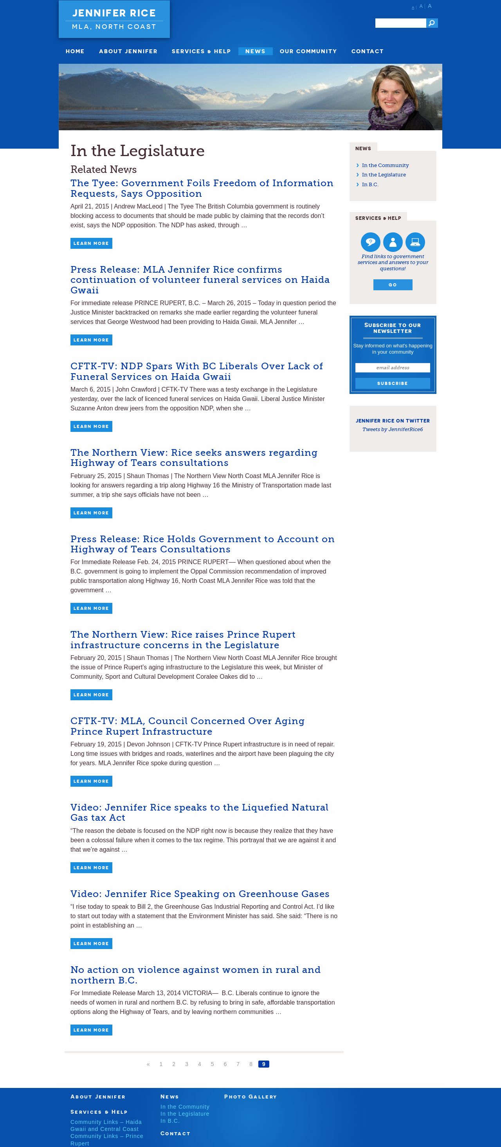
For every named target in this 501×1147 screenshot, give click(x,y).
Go (393, 285)
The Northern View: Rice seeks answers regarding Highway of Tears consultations (194, 457)
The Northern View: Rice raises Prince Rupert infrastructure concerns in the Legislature (183, 639)
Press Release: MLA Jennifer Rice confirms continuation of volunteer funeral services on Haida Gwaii (200, 280)
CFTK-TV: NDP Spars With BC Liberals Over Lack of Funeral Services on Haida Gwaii (196, 371)
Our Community (308, 51)
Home (75, 51)
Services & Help (201, 51)
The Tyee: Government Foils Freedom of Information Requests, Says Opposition (202, 188)
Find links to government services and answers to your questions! (393, 262)
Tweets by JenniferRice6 (392, 429)
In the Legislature (384, 175)
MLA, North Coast (114, 26)
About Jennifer (128, 51)
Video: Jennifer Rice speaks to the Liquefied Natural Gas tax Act (199, 812)
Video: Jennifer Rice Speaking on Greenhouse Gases (200, 893)
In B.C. (370, 184)
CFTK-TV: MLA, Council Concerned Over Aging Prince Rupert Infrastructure (187, 726)
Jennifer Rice (114, 13)
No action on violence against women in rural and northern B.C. (195, 974)
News (255, 51)
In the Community (385, 165)
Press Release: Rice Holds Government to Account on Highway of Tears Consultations (202, 544)
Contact (367, 51)
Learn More (91, 243)
